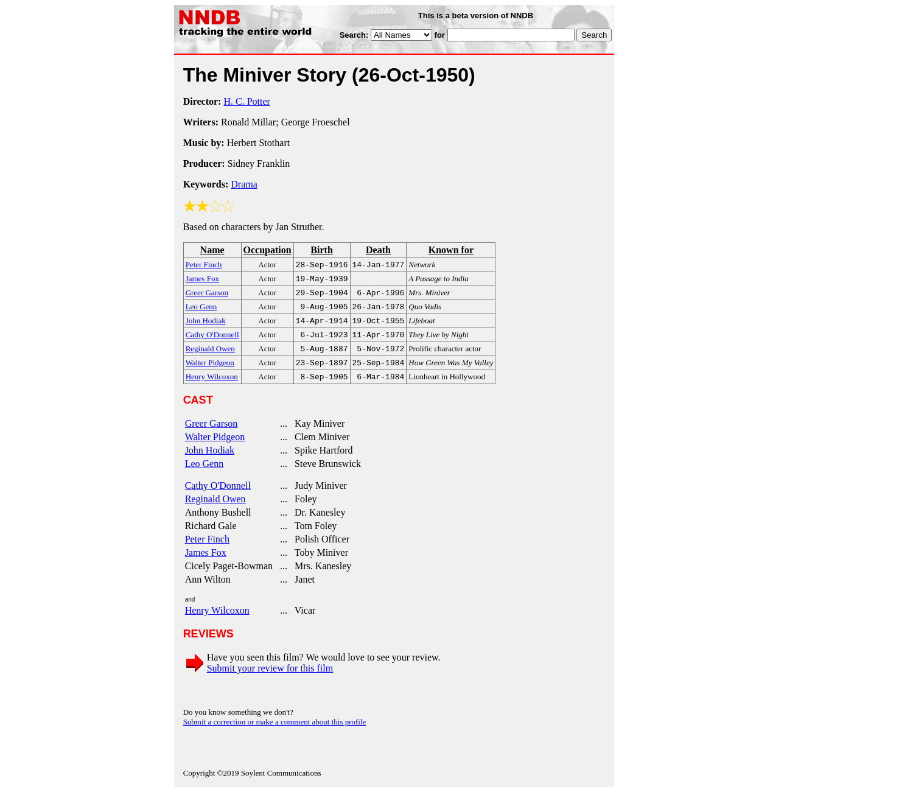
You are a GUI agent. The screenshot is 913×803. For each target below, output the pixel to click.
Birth (321, 250)
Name (212, 250)
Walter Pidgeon (215, 448)
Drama (244, 184)
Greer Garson (211, 434)
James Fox (205, 563)
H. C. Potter (246, 101)
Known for (451, 250)
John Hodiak (209, 461)
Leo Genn (204, 474)
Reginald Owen (215, 510)
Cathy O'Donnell (218, 496)
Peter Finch (207, 550)
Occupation (267, 250)
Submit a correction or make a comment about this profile (274, 732)
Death (378, 250)
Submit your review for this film (270, 679)
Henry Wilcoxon (217, 621)
